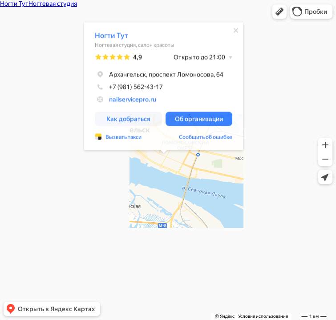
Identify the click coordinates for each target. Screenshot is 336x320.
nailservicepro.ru (132, 100)
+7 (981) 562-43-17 (129, 87)
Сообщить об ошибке (205, 138)
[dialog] (163, 87)
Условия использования (263, 316)
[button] (279, 11)
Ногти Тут (111, 36)
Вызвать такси (123, 138)
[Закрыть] (235, 31)
